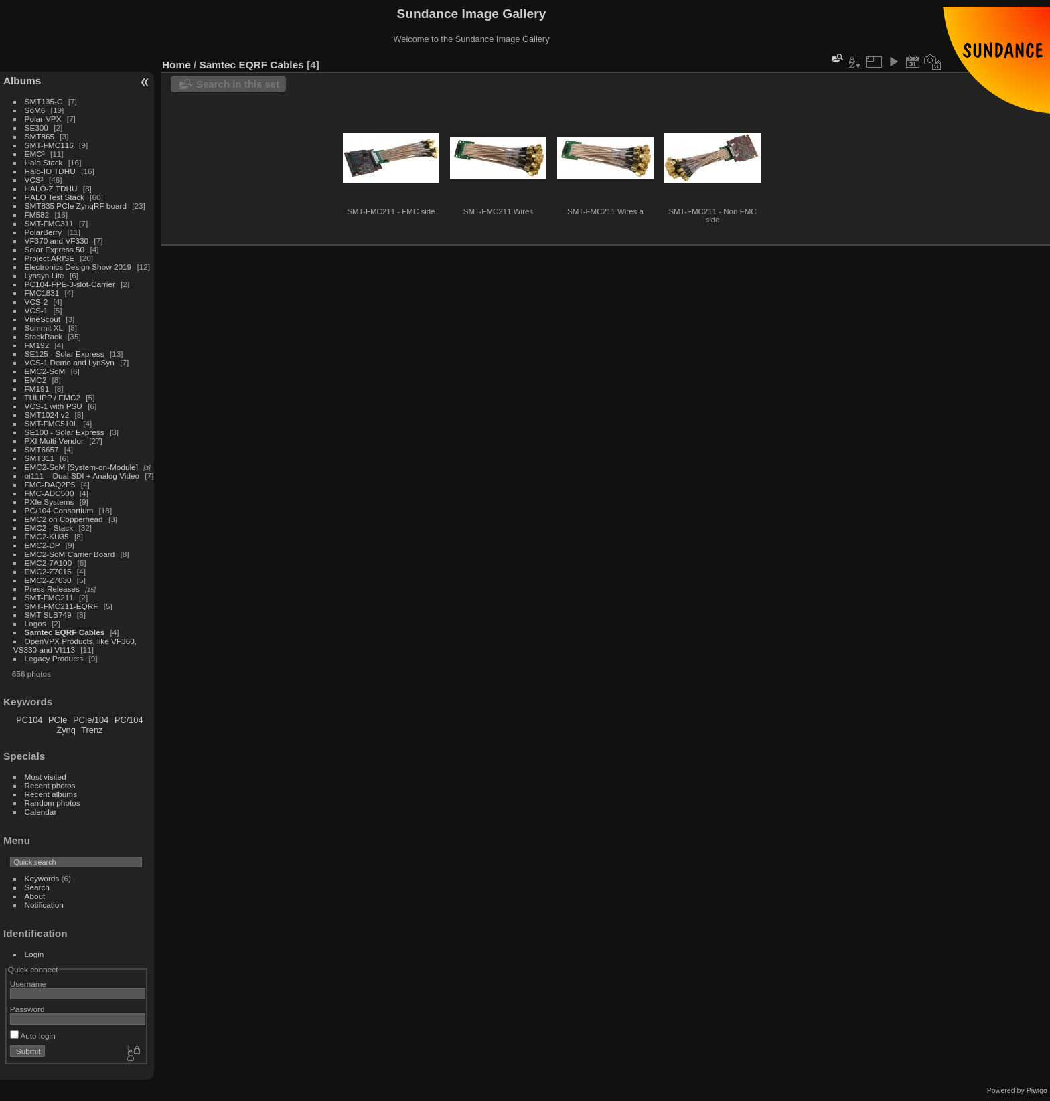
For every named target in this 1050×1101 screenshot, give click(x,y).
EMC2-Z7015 (48, 571)
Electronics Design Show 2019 (78, 266)
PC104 (29, 720)
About (35, 896)
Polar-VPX (43, 118)
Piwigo (1037, 1090)
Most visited (45, 776)
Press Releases (52, 588)
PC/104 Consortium (59, 510)
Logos (35, 623)
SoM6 (35, 110)
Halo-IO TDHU (50, 171)
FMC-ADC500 (49, 493)
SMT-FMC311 (49, 223)
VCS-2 (36, 301)
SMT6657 (42, 449)
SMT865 (39, 136)
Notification (44, 904)
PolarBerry (43, 232)
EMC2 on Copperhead (64, 519)
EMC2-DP (42, 545)
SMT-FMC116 (49, 145)
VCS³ (34, 179)
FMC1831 (42, 292)
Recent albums (51, 794)
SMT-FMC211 (49, 597)
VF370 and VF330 (57, 240)
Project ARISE (50, 258)
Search (37, 887)
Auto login (33, 1035)
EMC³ (35, 153)
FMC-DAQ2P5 (50, 484)
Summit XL (44, 327)
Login (34, 954)
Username (28, 983)
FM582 (37, 214)
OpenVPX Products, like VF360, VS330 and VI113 (75, 645)
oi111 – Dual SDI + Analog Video (82, 475)
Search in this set (237, 84)
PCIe (57, 720)
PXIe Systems (49, 501)
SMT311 (39, 458)
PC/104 (129, 720)
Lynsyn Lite (44, 275)
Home (176, 64)
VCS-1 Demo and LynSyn (70, 362)
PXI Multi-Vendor (54, 440)
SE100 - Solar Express (64, 432)
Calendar (41, 811)
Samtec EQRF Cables (65, 632)
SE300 (36, 127)
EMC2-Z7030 (48, 580)
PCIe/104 (90, 720)
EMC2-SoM (45, 371)
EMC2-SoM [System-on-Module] (81, 466)
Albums (22, 80)
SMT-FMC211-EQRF (61, 606)
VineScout (42, 319)
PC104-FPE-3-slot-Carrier (70, 284)
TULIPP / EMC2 (52, 397)
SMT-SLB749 (48, 614)
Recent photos (50, 785)
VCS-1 (36, 310)
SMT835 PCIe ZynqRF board (76, 205)
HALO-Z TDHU (51, 188)
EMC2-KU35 (47, 536)
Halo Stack (44, 162)
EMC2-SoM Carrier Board (70, 553)
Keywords (42, 878)
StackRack (43, 336)
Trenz (91, 730)
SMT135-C (44, 101)
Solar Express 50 (55, 249)
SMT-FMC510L (51, 423)
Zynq (65, 730)
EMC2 (36, 379)
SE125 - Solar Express (64, 353)
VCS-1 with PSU (53, 406)
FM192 (37, 345)
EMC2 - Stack (49, 527)
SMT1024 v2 (47, 414)
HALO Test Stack (54, 197)
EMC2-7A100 (48, 562)
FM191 (37, 388)
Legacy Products (54, 658)
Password (27, 1009)
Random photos (52, 802)
